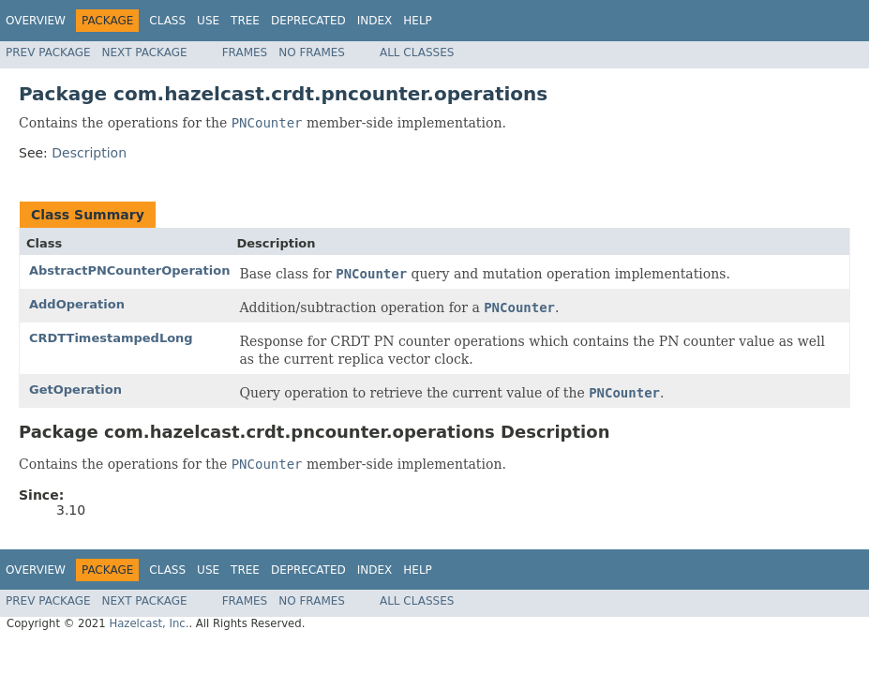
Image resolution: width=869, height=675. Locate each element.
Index (375, 20)
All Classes (417, 52)
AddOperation (77, 304)
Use (208, 20)
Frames (245, 52)
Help (417, 20)
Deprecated (308, 20)
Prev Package (48, 52)
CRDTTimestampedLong (111, 338)
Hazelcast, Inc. (148, 623)
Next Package (144, 52)
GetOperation (75, 389)
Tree (245, 20)
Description (89, 152)
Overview (36, 20)
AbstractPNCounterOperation (129, 270)
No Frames (311, 52)
